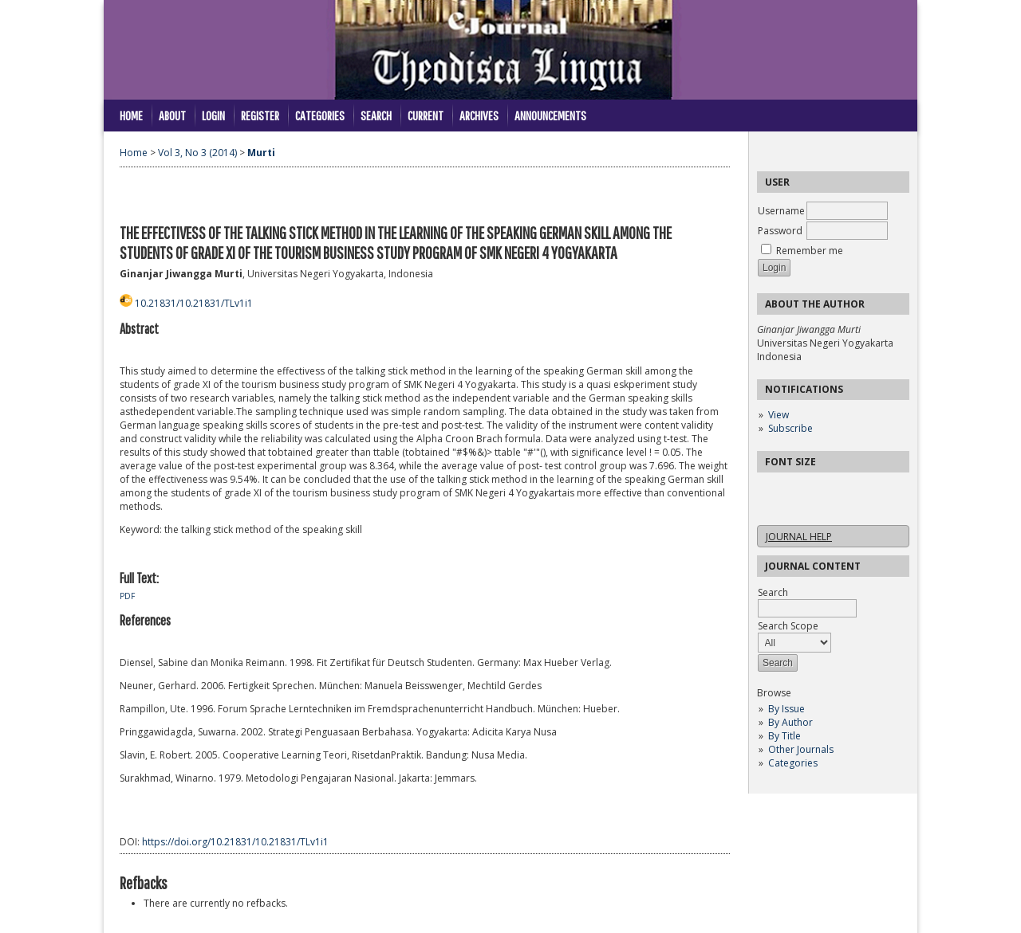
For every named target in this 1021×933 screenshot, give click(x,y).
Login (213, 115)
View (778, 414)
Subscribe (790, 428)
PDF (127, 596)
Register (260, 115)
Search (376, 115)
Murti (261, 152)
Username (781, 211)
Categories (793, 763)
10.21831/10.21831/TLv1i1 (194, 303)
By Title (784, 736)
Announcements (550, 115)
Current (425, 115)
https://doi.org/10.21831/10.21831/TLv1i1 (235, 842)
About (172, 115)
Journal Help (799, 536)
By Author (790, 722)
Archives (479, 115)
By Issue (786, 708)
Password (780, 230)
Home (131, 115)
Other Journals (801, 749)
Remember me (809, 250)
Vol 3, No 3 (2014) (197, 152)
